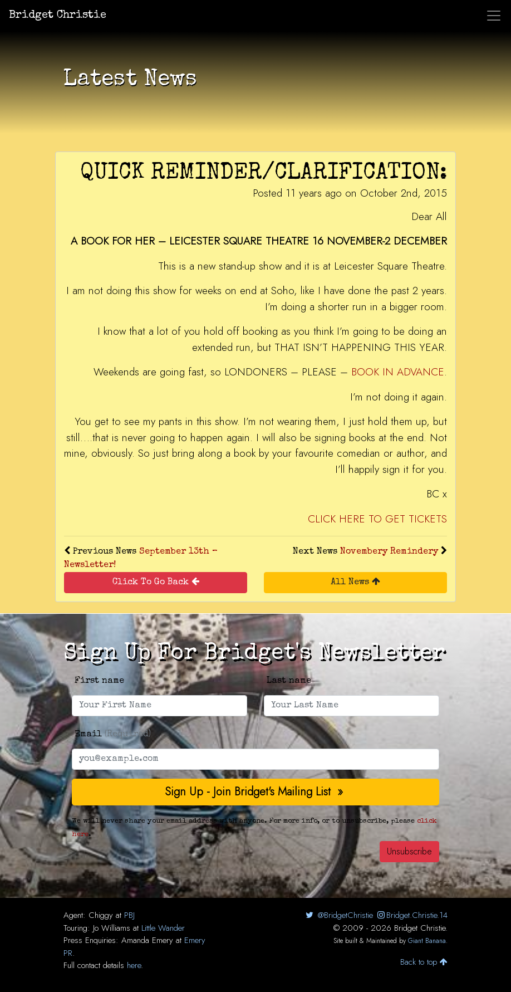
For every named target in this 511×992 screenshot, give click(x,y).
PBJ (129, 915)
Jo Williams (111, 928)
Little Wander (163, 928)
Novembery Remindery (389, 552)
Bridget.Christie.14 (412, 915)
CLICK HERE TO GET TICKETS (377, 518)
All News (355, 581)
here (134, 965)
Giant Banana (427, 941)
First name (99, 681)
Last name (289, 681)
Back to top (424, 962)
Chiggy (101, 915)
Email (113, 734)
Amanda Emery (147, 940)
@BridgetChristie (338, 915)
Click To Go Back (155, 581)
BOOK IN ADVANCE (397, 371)
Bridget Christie (57, 15)
